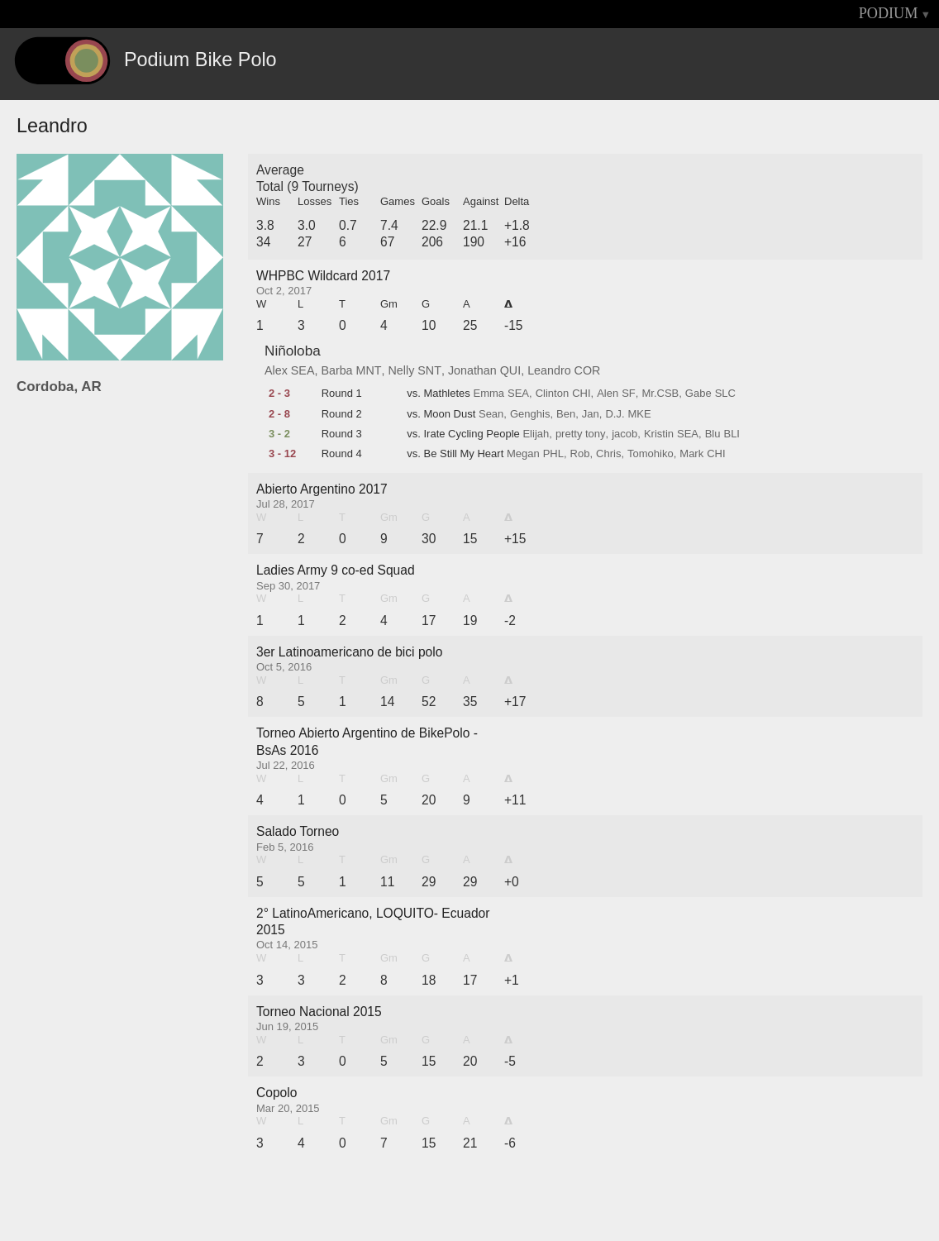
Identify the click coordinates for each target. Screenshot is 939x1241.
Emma (488, 393)
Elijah (535, 434)
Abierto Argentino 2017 (322, 489)
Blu (713, 434)
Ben (565, 414)
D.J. (614, 414)
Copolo (276, 1093)
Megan (523, 454)
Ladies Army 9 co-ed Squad (335, 570)
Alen (607, 393)
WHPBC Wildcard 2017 (323, 276)
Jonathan (472, 370)
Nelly (401, 370)
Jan (590, 414)
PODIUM (888, 13)
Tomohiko (650, 454)
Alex (276, 370)
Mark (691, 454)
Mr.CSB (660, 393)
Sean (491, 414)
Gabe (698, 393)
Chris (608, 454)
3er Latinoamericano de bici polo (349, 652)
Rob (580, 454)
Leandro (548, 370)
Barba (336, 370)
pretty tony (580, 434)
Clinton (552, 393)
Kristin (659, 434)
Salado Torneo (297, 831)
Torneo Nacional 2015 (319, 1012)
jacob (624, 434)
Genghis (530, 414)
